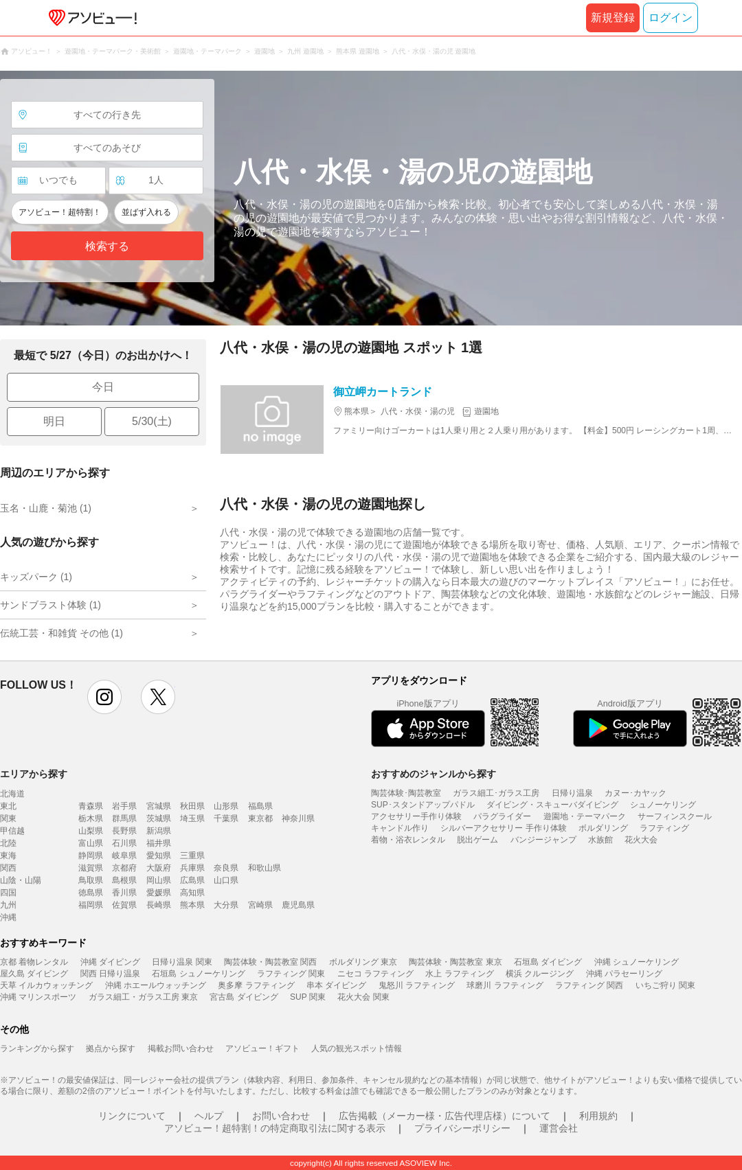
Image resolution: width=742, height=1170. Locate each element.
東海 (8, 855)
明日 (54, 421)
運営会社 (558, 1128)
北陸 (8, 843)
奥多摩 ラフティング (256, 985)
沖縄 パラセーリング (624, 973)
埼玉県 (192, 818)
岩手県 (124, 806)
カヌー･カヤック (635, 793)
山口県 (226, 880)
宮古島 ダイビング (244, 997)
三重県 (192, 855)
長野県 (124, 831)
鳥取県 (90, 880)
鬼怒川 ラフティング (417, 985)
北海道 (12, 794)
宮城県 (158, 806)
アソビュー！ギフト (262, 1048)
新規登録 (613, 17)
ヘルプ (208, 1115)
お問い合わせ (281, 1115)
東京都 (260, 818)
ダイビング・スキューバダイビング (552, 805)
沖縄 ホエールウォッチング (155, 985)
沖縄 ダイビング (110, 962)
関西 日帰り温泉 (110, 973)
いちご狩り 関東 (665, 985)
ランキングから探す (37, 1048)
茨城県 (158, 818)
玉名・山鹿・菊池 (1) (45, 508)
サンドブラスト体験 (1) (50, 604)
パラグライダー (502, 816)
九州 (8, 905)
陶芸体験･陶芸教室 (406, 793)
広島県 (192, 880)
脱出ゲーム (477, 840)
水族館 (600, 840)
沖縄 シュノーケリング (636, 962)
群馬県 (124, 818)
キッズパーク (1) (36, 576)
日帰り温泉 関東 (182, 962)
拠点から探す (110, 1048)
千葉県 (226, 818)
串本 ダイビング (336, 985)
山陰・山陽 (20, 880)
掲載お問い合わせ (181, 1048)
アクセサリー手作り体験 (416, 816)
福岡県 (90, 905)
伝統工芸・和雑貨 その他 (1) (61, 633)
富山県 (90, 843)
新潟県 (158, 831)
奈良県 (226, 868)
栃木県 (90, 818)
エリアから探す (33, 773)
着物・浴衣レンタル (408, 840)
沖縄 (8, 917)
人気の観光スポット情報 (356, 1048)
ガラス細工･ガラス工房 (496, 793)
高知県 (192, 892)
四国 (8, 892)
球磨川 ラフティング (504, 985)
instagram (104, 697)
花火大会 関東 (363, 997)
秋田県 (192, 806)
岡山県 (158, 880)
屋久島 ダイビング (34, 973)
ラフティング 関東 (291, 973)
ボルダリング (603, 828)
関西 (8, 868)
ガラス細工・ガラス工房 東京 (143, 997)
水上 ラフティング (459, 973)
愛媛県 (158, 892)
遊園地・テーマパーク (584, 816)
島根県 (124, 880)
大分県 (226, 905)
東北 (8, 806)
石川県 (124, 843)
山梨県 (90, 831)
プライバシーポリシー (462, 1128)
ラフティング (664, 828)
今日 (103, 387)
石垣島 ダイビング (548, 962)
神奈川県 (298, 818)
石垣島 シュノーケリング (198, 973)
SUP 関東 (308, 997)
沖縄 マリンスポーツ (38, 997)
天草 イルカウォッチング (46, 985)
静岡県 (90, 855)
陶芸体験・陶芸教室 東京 (455, 962)
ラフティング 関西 (589, 985)
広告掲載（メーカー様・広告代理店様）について (444, 1115)
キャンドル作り (400, 828)
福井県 (158, 843)
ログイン (671, 17)
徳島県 (90, 892)
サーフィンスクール (675, 816)
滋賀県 (90, 868)
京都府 (124, 868)
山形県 (226, 806)
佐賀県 (124, 905)
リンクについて (132, 1115)
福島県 (260, 806)
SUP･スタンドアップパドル (423, 805)
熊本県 (192, 905)
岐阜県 (124, 855)
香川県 (124, 892)
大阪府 (158, 868)
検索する (107, 246)
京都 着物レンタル (34, 962)
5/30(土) (152, 421)
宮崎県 (260, 905)
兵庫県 (192, 868)
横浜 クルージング (540, 973)
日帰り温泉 (572, 793)
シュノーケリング (663, 805)
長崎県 (158, 905)
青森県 (90, 806)
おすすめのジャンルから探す (433, 773)
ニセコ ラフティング (375, 973)
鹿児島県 (298, 905)
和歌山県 (264, 868)
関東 (8, 818)
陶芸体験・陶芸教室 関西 (270, 962)
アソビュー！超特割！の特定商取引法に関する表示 (274, 1128)
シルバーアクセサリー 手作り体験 (503, 828)
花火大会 (641, 840)
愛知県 (158, 855)
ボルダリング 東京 (363, 962)
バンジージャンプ (543, 840)
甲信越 (12, 831)
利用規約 (598, 1115)
